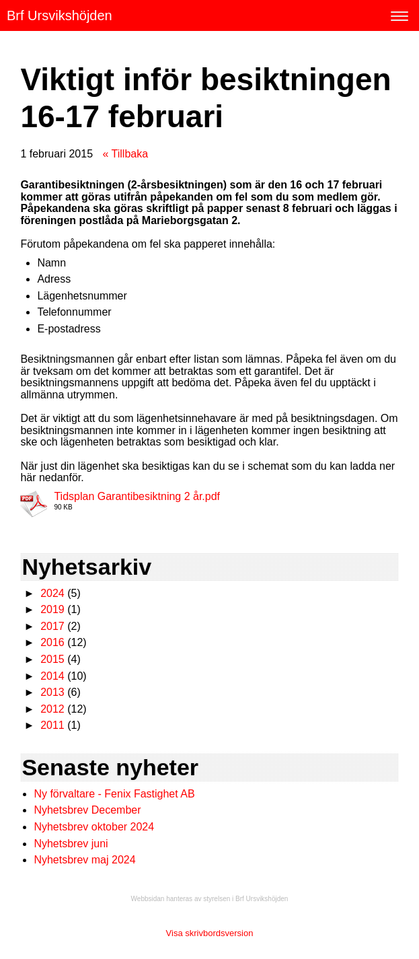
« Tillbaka (125, 153)
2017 (52, 626)
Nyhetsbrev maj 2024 (84, 859)
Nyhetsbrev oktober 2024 (94, 826)
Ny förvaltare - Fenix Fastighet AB (116, 794)
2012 (52, 709)
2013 (52, 692)
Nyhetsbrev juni (71, 843)
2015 (52, 659)
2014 (52, 676)
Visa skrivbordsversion (210, 933)
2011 (52, 725)
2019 (52, 609)
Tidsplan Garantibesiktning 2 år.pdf (137, 496)
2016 (52, 642)
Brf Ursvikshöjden (59, 15)
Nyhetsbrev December (87, 810)
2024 (52, 593)
